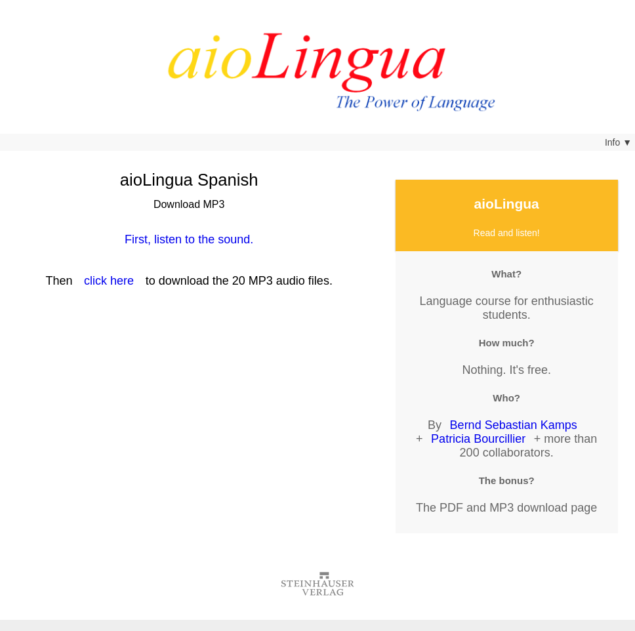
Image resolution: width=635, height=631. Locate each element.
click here (109, 280)
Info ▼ (618, 142)
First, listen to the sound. (189, 239)
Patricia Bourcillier (478, 438)
